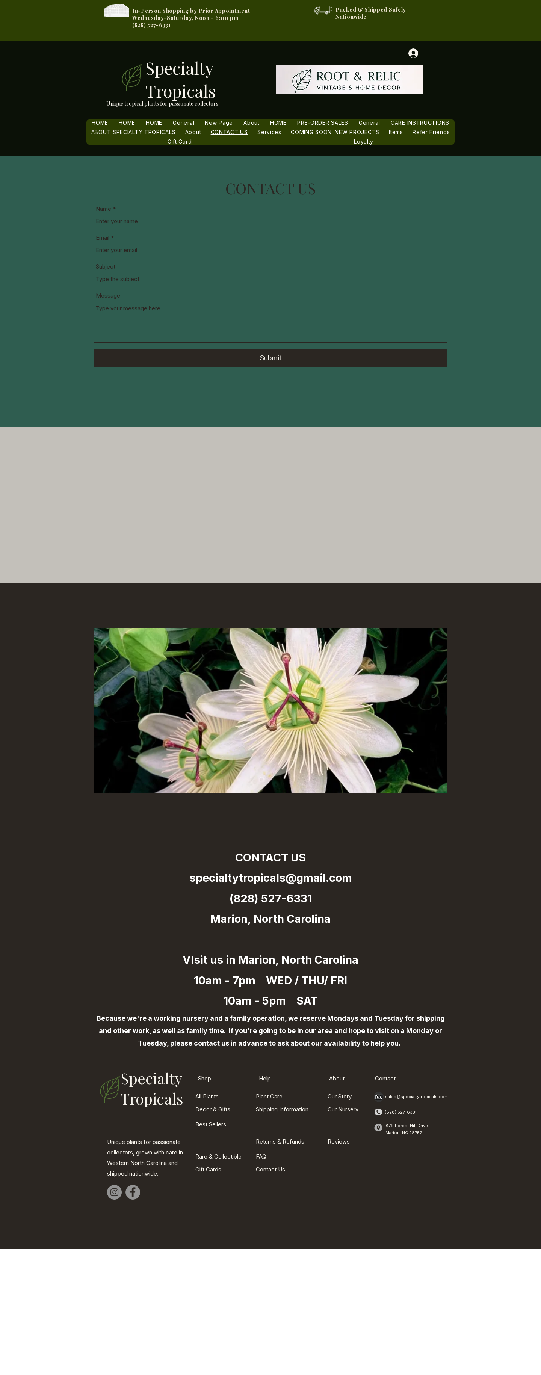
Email (102, 237)
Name (103, 209)
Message (108, 295)
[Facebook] (132, 1192)
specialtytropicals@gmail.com (270, 877)
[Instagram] (114, 1192)
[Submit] (270, 358)
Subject (105, 266)
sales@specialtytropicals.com (416, 1096)
